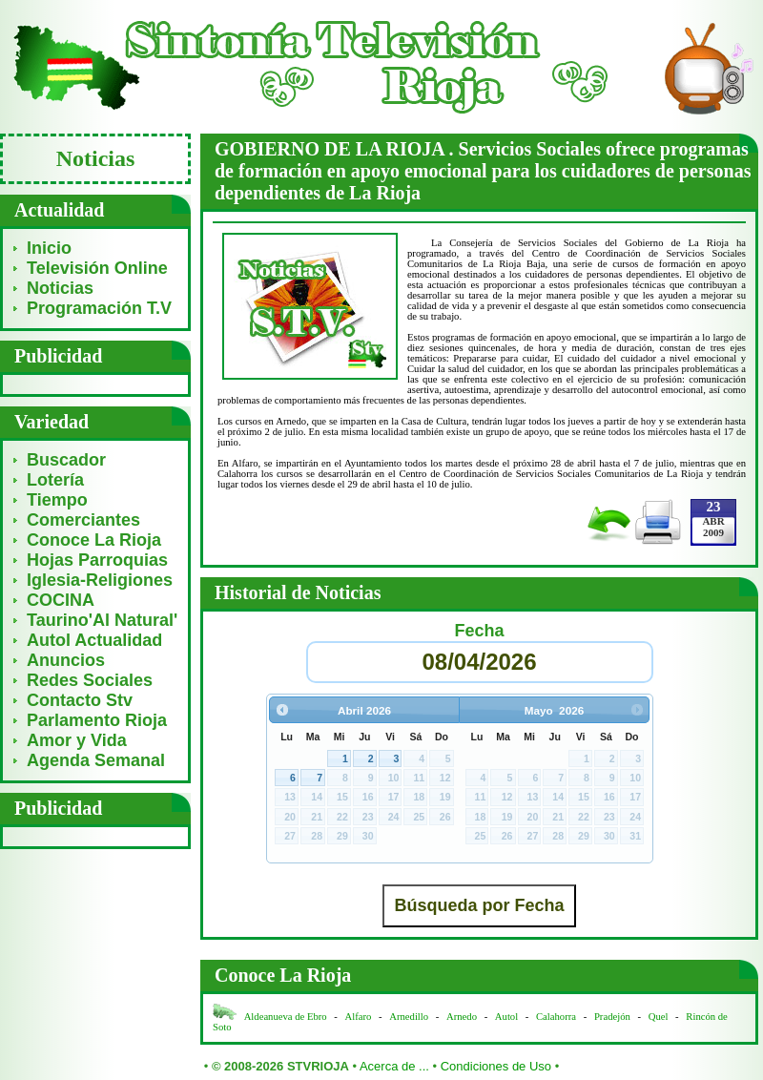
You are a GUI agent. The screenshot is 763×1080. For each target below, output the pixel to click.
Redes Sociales (90, 680)
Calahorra (556, 1016)
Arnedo (461, 1016)
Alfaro (358, 1016)
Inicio (49, 248)
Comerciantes (83, 520)
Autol (508, 1016)
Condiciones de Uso (496, 1066)
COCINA (60, 600)
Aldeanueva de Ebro (285, 1016)
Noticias (60, 288)
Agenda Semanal (96, 760)
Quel (659, 1016)
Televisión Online (97, 268)
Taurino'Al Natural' (102, 620)
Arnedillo (408, 1016)
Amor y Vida (77, 740)
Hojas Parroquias (97, 560)
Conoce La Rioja (94, 540)
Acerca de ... (394, 1066)
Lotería (55, 479)
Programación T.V (99, 308)
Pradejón (612, 1016)
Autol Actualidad (94, 640)
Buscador (66, 459)
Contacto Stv (80, 700)
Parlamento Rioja (97, 720)
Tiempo (57, 499)
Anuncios (66, 660)
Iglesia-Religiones (100, 580)
